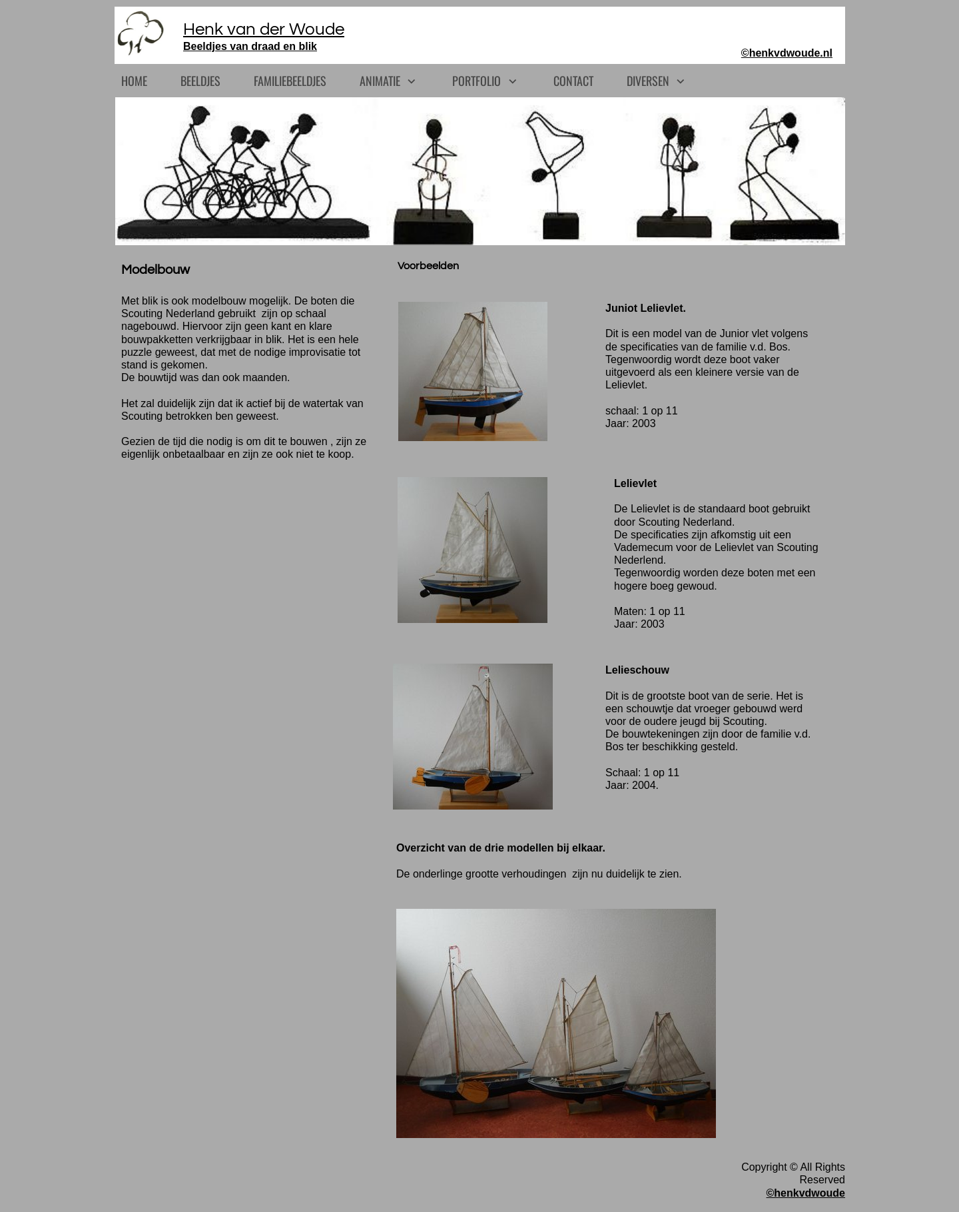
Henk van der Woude (263, 29)
